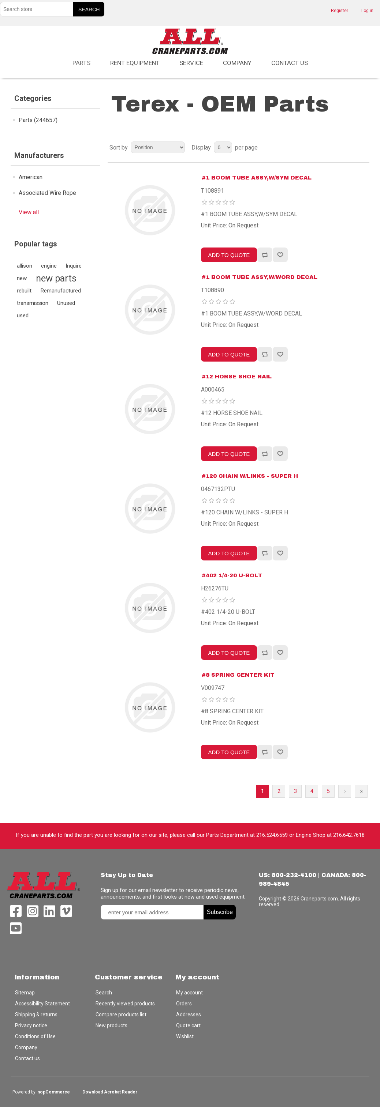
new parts (56, 278)
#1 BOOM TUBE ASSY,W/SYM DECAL (257, 178)
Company (237, 63)
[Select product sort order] (158, 147)
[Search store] (36, 9)
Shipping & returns (36, 1014)
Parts (81, 63)
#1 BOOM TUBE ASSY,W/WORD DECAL (259, 277)
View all (29, 212)
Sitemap (25, 992)
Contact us (289, 63)
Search (104, 992)
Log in (367, 10)
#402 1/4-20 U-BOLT (232, 575)
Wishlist (185, 1036)
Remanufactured (60, 290)
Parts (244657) (38, 120)
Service (191, 63)
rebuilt (24, 290)
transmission (32, 303)
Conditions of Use (35, 1036)
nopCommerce (53, 1092)
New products (111, 1025)
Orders (184, 1003)
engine (49, 265)
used (23, 315)
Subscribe (220, 912)
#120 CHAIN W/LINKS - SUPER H (250, 476)
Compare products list (121, 1014)
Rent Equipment (135, 63)
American (30, 177)
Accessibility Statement (42, 1003)
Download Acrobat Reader (109, 1092)
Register (339, 10)
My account (189, 992)
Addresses (188, 1014)
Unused (66, 303)
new (22, 278)
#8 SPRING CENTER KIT (238, 675)
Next (344, 791)
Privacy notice (31, 1025)
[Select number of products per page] (223, 147)
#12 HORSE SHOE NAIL (237, 376)
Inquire (74, 265)
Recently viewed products (125, 1003)
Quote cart (188, 1025)
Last (361, 791)
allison (24, 265)
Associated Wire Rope (47, 192)
